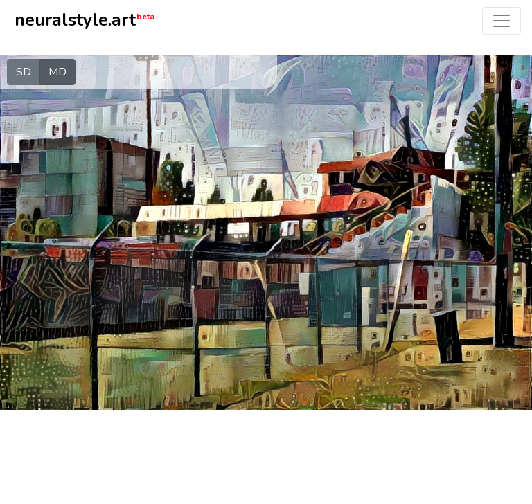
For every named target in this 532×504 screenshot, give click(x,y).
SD (23, 72)
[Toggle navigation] (501, 21)
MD (57, 72)
